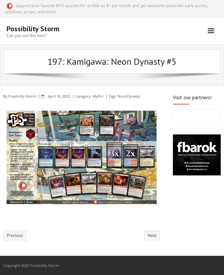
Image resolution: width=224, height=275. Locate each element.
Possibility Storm (22, 96)
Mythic (98, 96)
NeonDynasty (129, 96)
